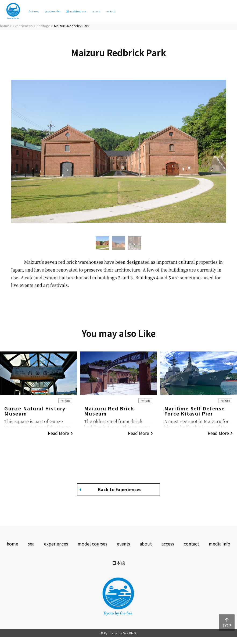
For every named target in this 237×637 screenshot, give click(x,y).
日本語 (118, 562)
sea (31, 543)
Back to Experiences (110, 489)
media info (219, 543)
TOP (226, 623)
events (123, 543)
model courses (111, 11)
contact (168, 11)
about (146, 543)
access (144, 11)
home (12, 543)
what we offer (70, 11)
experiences (56, 543)
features (39, 11)
